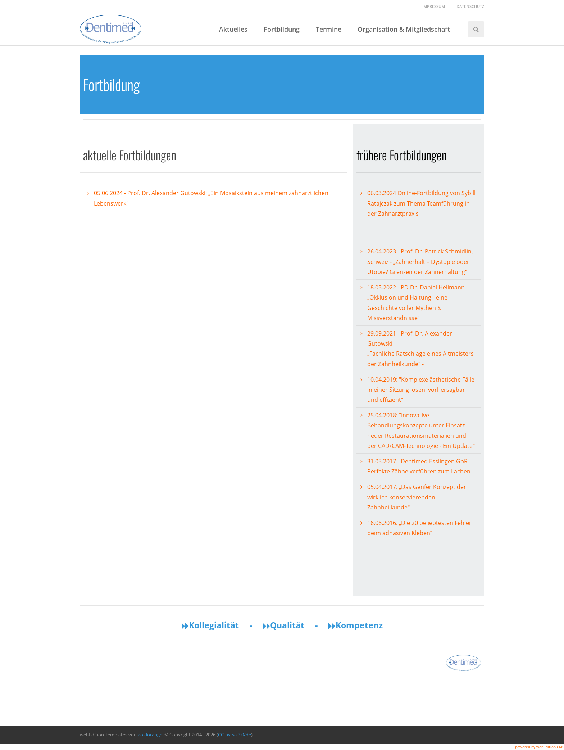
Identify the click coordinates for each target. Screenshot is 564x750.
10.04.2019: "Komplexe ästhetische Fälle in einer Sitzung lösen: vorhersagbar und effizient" (420, 390)
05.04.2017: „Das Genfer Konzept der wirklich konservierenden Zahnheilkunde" (416, 497)
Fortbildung (282, 29)
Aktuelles (233, 29)
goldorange (150, 735)
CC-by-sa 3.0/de (234, 735)
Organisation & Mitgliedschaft (404, 29)
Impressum (433, 6)
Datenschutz (470, 6)
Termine (328, 29)
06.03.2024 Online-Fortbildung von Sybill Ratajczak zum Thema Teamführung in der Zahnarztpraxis (421, 203)
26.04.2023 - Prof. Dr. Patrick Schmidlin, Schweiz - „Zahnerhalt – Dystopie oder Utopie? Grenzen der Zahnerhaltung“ (420, 261)
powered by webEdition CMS (539, 746)
